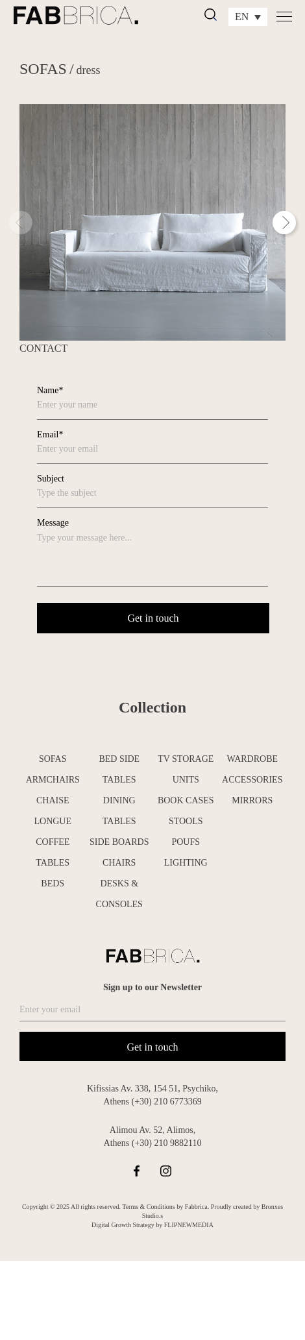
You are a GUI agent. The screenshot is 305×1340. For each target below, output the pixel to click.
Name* (50, 390)
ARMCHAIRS (53, 780)
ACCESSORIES (252, 780)
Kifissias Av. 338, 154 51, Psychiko (151, 1088)
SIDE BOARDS (119, 842)
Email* (50, 434)
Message (53, 523)
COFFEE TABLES (52, 852)
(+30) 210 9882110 (167, 1143)
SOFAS (43, 68)
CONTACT (43, 348)
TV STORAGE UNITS (186, 769)
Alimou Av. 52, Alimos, (153, 1130)
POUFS (185, 842)
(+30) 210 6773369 (166, 1101)
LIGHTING (186, 863)
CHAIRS (119, 863)
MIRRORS (252, 800)
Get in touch (152, 1047)
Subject (50, 478)
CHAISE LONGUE (52, 811)
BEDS (52, 883)
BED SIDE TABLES (119, 769)
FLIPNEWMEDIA (189, 1224)
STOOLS (186, 821)
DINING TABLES (119, 811)
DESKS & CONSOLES (119, 894)
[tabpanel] (152, 222)
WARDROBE (252, 759)
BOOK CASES (186, 800)
